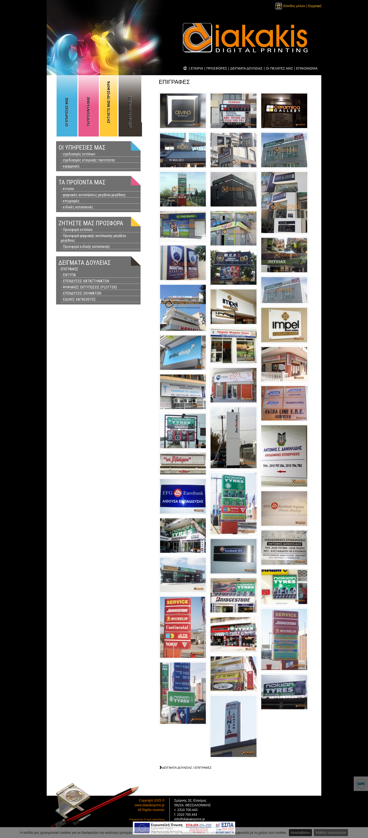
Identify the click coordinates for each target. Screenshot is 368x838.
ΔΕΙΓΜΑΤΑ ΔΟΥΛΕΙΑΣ (246, 68)
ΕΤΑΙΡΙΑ (197, 68)
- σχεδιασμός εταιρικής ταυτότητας (88, 160)
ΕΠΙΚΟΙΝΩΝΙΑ (307, 68)
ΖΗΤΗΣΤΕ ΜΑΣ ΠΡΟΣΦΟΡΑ (109, 102)
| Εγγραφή (313, 6)
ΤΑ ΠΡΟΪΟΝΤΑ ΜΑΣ (88, 111)
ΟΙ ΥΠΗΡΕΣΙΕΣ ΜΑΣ (67, 111)
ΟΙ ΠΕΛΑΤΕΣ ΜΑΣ (279, 68)
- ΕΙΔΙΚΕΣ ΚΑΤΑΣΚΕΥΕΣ (78, 299)
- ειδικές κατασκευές (77, 207)
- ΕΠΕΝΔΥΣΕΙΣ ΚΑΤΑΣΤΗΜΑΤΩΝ (85, 281)
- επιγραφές (70, 201)
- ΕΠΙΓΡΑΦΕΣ (68, 269)
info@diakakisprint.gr (189, 819)
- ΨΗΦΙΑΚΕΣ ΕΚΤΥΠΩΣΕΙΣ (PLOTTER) (89, 287)
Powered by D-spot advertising (147, 819)
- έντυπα (67, 189)
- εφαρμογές (70, 166)
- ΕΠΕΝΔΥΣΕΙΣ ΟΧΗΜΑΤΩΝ (81, 293)
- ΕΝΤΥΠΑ (68, 275)
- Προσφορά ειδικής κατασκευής (85, 246)
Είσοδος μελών (290, 6)
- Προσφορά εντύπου (76, 229)
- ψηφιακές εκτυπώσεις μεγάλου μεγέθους (93, 195)
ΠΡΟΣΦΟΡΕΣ (216, 68)
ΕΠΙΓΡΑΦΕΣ (203, 767)
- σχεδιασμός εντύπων (78, 154)
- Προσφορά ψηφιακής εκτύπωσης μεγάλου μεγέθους (93, 238)
